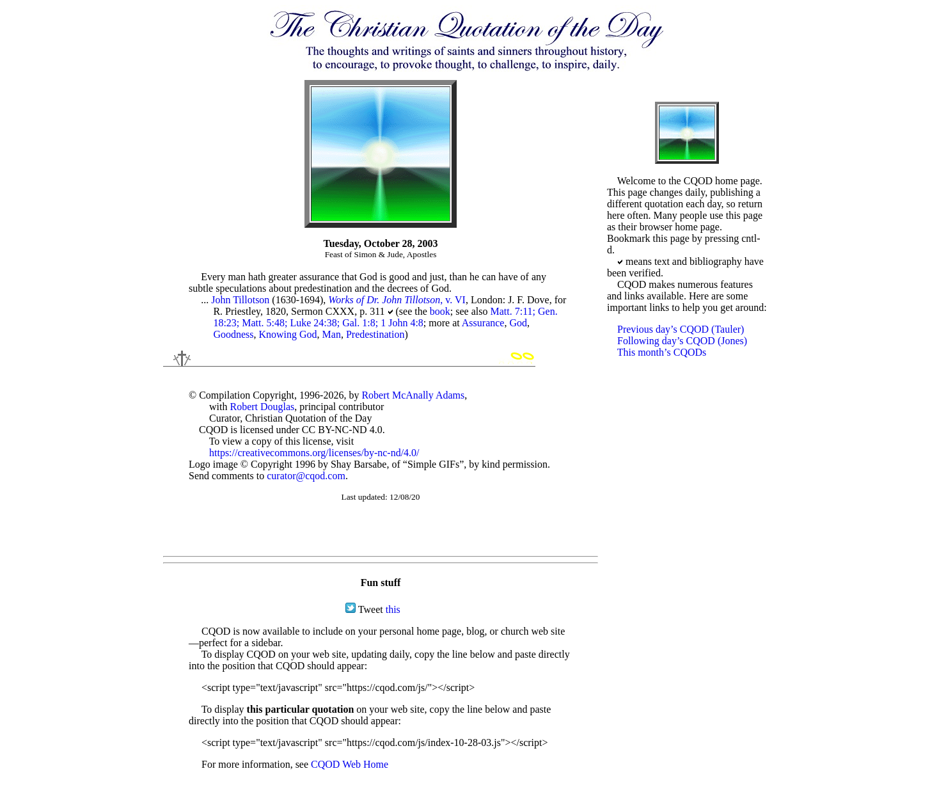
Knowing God (288, 334)
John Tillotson (240, 299)
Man (331, 334)
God (518, 322)
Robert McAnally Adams (412, 395)
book (440, 311)
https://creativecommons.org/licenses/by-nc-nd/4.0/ (314, 452)
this (393, 609)
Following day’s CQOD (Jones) (682, 340)
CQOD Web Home (349, 764)
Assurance (483, 322)
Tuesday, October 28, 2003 (380, 243)
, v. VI (397, 299)
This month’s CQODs (662, 352)
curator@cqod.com (306, 475)
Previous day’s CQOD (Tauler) (680, 329)
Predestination (375, 334)
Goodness (233, 334)
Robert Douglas (262, 406)
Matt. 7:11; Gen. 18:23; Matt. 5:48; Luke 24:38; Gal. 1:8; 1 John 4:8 (385, 317)
